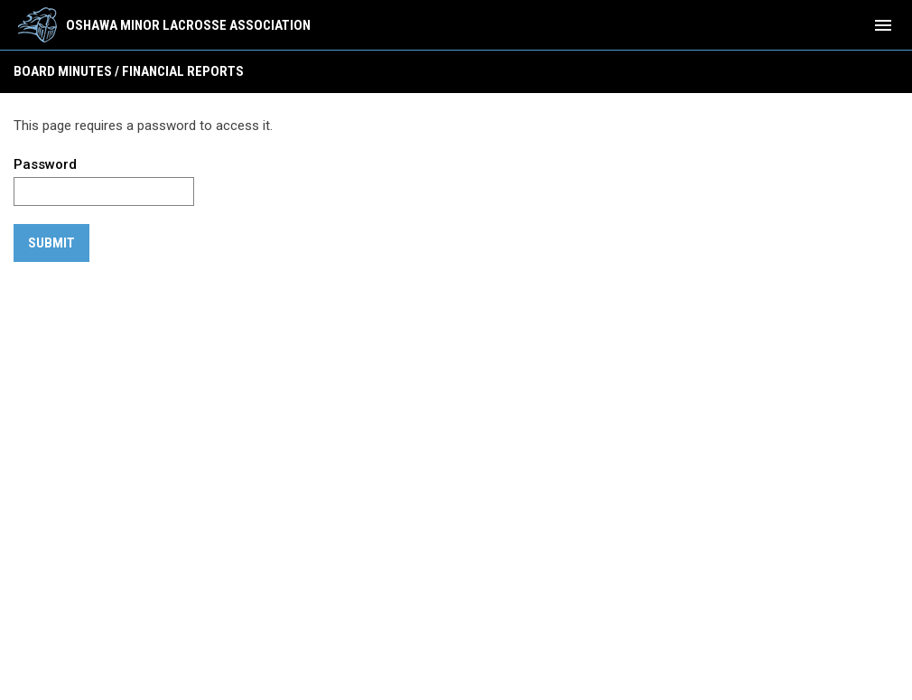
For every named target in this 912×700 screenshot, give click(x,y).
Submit (51, 243)
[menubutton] (883, 25)
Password (45, 164)
